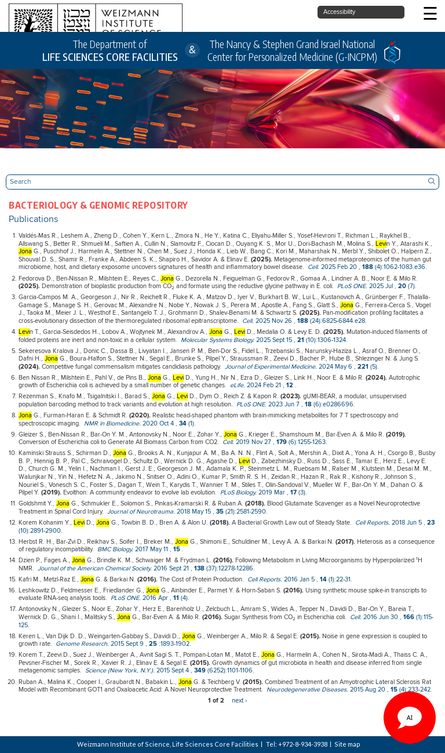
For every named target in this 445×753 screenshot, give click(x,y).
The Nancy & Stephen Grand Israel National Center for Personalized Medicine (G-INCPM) (292, 50)
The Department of (110, 51)
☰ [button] (430, 15)
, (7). (377, 286)
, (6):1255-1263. (274, 442)
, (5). (302, 367)
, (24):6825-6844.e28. (304, 321)
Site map (347, 744)
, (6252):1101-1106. (169, 671)
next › (239, 701)
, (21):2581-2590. (187, 512)
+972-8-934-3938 (302, 744)
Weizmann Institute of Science (123, 744)
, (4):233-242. (349, 690)
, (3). (263, 493)
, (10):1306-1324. (264, 340)
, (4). (150, 598)
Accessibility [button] (339, 12)
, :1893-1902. (123, 644)
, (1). (140, 424)
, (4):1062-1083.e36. (367, 267)
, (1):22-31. (299, 580)
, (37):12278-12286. (146, 569)
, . (263, 385)
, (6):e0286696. (295, 405)
